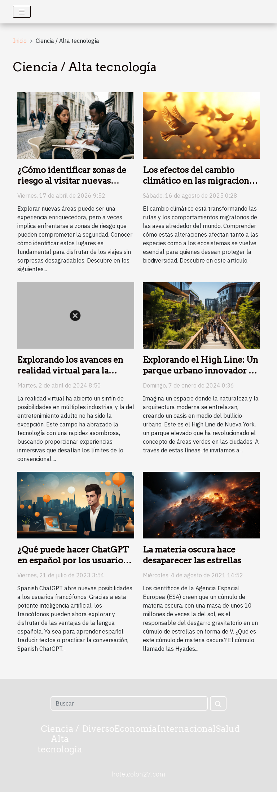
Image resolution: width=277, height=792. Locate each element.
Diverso (98, 729)
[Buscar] (128, 703)
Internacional (186, 729)
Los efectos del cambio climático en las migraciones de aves (200, 181)
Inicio (20, 40)
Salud (228, 729)
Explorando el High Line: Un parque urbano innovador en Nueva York (201, 370)
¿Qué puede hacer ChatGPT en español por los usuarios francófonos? (73, 560)
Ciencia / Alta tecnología (60, 739)
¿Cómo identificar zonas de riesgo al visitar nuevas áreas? (71, 181)
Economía (135, 729)
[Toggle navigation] (22, 12)
